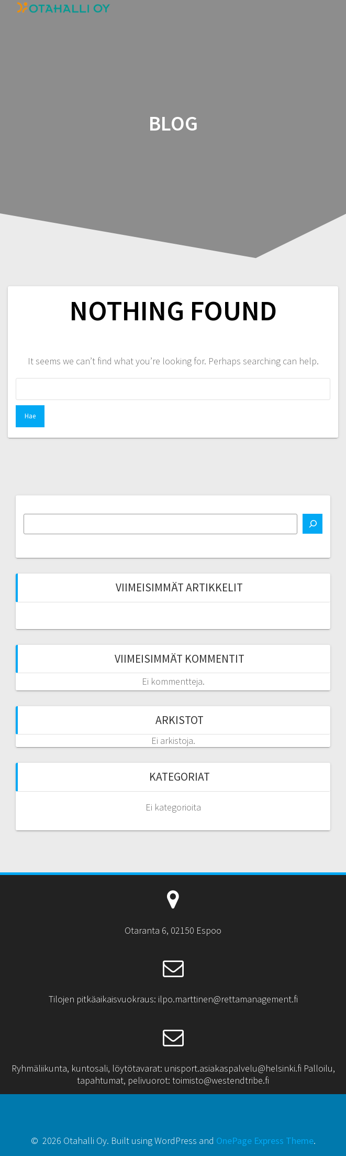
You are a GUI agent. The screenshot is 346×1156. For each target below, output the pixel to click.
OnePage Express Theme (265, 1141)
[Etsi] (312, 524)
